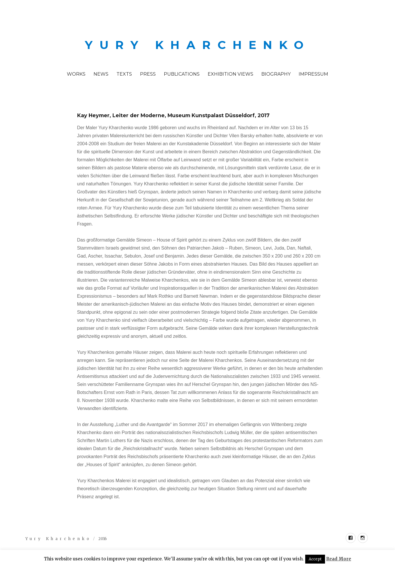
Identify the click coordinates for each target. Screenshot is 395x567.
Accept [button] (315, 559)
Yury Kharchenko (197, 45)
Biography (276, 74)
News (101, 74)
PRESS (148, 74)
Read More (338, 559)
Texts (124, 74)
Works (76, 74)
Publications (182, 74)
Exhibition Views (230, 74)
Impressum (313, 74)
